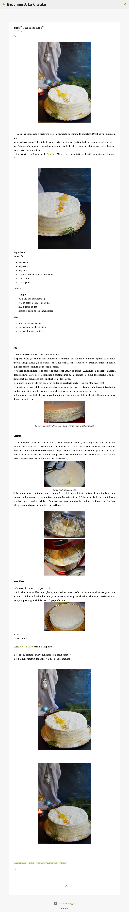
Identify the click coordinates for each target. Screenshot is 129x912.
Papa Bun (51, 154)
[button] (15, 36)
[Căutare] (49, 4)
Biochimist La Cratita (26, 4)
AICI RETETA (26, 646)
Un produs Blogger (64, 903)
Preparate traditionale (47, 863)
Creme (31, 863)
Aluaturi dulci (20, 863)
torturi (63, 863)
